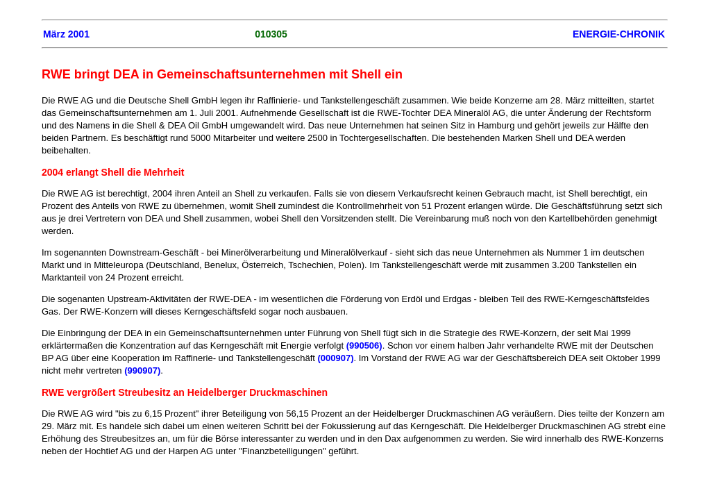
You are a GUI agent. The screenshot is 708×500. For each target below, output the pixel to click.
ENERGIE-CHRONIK (619, 34)
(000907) (335, 358)
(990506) (364, 345)
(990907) (142, 370)
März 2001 (66, 34)
